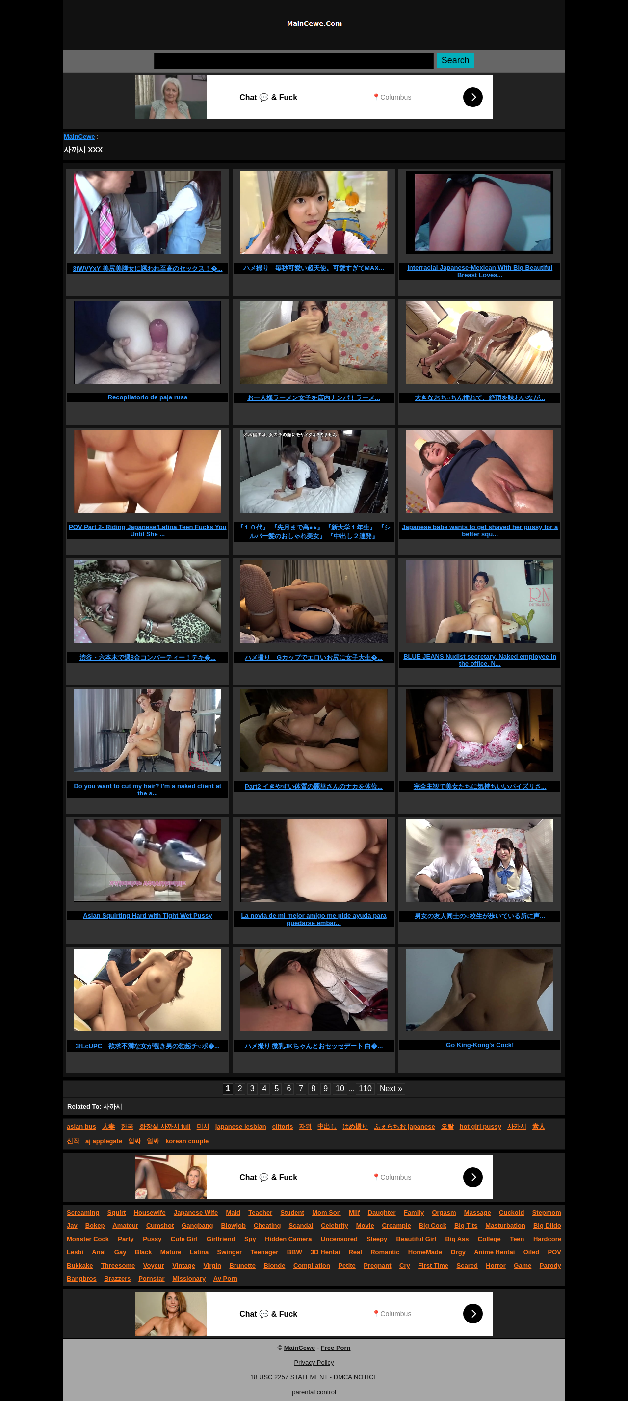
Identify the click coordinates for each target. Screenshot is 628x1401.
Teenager (264, 1252)
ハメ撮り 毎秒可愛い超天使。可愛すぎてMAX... (313, 268)
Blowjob (233, 1225)
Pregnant (377, 1265)
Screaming (83, 1212)
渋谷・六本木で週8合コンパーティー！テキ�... (147, 657)
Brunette (242, 1265)
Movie (365, 1225)
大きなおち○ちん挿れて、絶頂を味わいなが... (480, 397)
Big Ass (457, 1238)
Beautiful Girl (416, 1238)
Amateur (125, 1225)
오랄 (447, 1126)
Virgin (212, 1265)
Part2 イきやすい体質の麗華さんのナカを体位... (314, 786)
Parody (550, 1265)
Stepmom (546, 1212)
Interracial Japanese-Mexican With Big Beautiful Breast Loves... (479, 271)
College (489, 1238)
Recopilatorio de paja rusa (148, 397)
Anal (98, 1252)
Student (292, 1212)
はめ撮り (355, 1126)
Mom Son (326, 1212)
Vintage (183, 1265)
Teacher (260, 1212)
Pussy (152, 1238)
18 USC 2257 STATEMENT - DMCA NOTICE (314, 1377)
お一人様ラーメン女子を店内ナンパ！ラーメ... (313, 397)
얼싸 (153, 1141)
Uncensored (339, 1238)
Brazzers (117, 1278)
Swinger (229, 1252)
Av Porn (225, 1278)
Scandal (300, 1225)
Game (522, 1265)
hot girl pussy (480, 1126)
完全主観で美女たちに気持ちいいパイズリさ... (480, 786)
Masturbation (505, 1225)
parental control (314, 1392)
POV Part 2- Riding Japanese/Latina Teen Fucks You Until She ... (147, 530)
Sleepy (376, 1238)
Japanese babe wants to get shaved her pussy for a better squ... (480, 530)
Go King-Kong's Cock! (480, 1045)
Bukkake (80, 1265)
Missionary (189, 1278)
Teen (517, 1238)
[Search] (294, 61)
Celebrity (334, 1225)
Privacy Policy (314, 1362)
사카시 (516, 1126)
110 (365, 1088)
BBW (294, 1252)
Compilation (311, 1265)
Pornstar (151, 1278)
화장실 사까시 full (165, 1126)
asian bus (81, 1126)
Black (143, 1252)
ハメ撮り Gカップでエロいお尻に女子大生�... (314, 657)
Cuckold (511, 1212)
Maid (233, 1212)
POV (554, 1252)
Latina (199, 1252)
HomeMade (425, 1252)
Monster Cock (88, 1238)
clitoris (282, 1126)
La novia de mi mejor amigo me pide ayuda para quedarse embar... (313, 919)
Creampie (396, 1225)
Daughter (382, 1212)
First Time (433, 1265)
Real (355, 1252)
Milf (354, 1212)
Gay (120, 1252)
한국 (127, 1126)
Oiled (531, 1252)
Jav (72, 1225)
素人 (538, 1126)
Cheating (267, 1225)
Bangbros (82, 1278)
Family (414, 1212)
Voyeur (153, 1265)
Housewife (150, 1212)
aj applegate (103, 1141)
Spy (250, 1238)
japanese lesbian (240, 1126)
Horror (495, 1265)
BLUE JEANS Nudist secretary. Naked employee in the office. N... (479, 660)
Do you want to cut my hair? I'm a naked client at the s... (147, 789)
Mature (171, 1252)
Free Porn (336, 1347)
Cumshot (160, 1225)
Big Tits (465, 1225)
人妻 (108, 1126)
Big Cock (432, 1225)
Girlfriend (221, 1238)
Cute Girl (184, 1238)
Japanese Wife (196, 1212)
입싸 (134, 1141)
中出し (327, 1126)
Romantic (384, 1252)
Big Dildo (547, 1225)
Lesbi (75, 1252)
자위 (305, 1126)
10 (340, 1088)
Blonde (274, 1265)
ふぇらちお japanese (404, 1126)
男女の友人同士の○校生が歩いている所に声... (480, 916)
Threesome (118, 1265)
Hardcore (547, 1238)
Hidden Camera (288, 1238)
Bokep (95, 1225)
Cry (404, 1265)
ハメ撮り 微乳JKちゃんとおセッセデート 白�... (314, 1046)
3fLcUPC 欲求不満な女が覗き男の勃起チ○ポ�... (148, 1046)
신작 (73, 1141)
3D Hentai (325, 1252)
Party (126, 1238)
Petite (346, 1265)
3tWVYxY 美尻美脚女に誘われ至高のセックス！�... (147, 268)
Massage (477, 1212)
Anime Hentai (494, 1252)
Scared (467, 1265)
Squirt (116, 1212)
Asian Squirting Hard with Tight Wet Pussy (147, 915)
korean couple (187, 1141)
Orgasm (444, 1212)
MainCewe (79, 136)
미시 (203, 1126)
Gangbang (197, 1225)
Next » (391, 1088)
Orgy (458, 1252)
